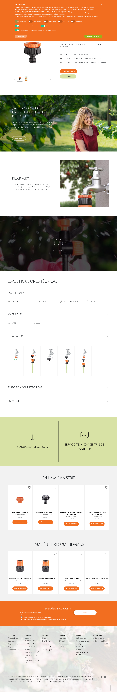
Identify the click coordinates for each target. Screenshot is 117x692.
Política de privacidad (99, 641)
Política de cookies (98, 638)
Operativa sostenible (82, 641)
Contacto (62, 647)
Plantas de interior (30, 643)
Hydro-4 (44, 638)
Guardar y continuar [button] (93, 36)
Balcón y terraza (30, 646)
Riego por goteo (13, 644)
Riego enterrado (13, 647)
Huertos (27, 649)
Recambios (62, 638)
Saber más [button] (21, 36)
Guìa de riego (63, 641)
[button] (50, 79)
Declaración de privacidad (101, 644)
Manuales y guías (64, 644)
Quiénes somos (81, 638)
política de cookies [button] (66, 11)
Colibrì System (46, 641)
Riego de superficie (14, 641)
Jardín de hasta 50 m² (32, 652)
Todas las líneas (13, 638)
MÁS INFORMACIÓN (20, 522)
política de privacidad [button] (87, 7)
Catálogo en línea (13, 650)
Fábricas (78, 649)
